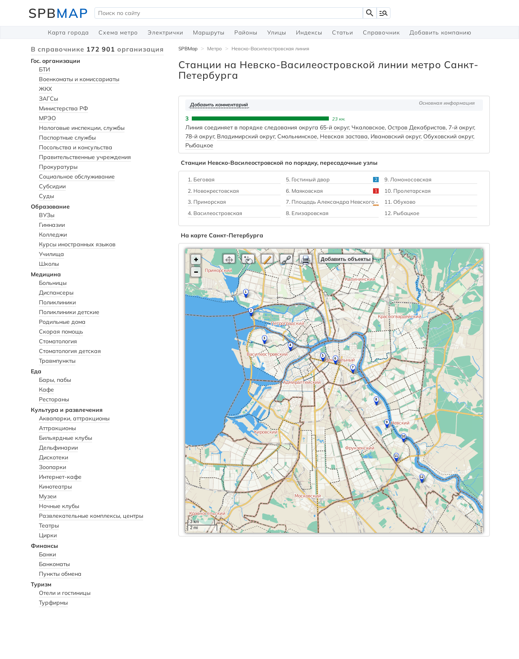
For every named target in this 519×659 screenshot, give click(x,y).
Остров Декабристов (417, 127)
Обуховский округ (448, 136)
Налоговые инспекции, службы (81, 127)
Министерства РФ (63, 108)
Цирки (48, 535)
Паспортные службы (67, 137)
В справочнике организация (97, 49)
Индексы (309, 32)
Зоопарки (52, 467)
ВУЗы (46, 215)
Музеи (47, 496)
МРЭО (47, 118)
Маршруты (209, 32)
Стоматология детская (70, 351)
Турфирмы (53, 602)
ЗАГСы (48, 98)
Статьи (342, 32)
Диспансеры (56, 292)
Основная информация (447, 103)
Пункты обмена (60, 573)
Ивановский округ (395, 136)
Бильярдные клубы (65, 437)
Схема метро (118, 32)
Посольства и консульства (75, 147)
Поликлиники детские (69, 312)
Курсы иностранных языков (77, 244)
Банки (47, 554)
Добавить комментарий (219, 104)
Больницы (52, 282)
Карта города (68, 32)
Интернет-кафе (60, 476)
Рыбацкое (199, 145)
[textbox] (228, 13)
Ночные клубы (59, 506)
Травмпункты (57, 360)
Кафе (46, 389)
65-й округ (334, 127)
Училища (51, 254)
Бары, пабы (55, 379)
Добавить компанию (441, 32)
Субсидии (52, 186)
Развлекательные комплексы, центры (91, 515)
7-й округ (461, 127)
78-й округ (199, 136)
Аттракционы (57, 428)
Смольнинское (297, 136)
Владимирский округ (246, 136)
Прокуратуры (58, 166)
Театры (49, 525)
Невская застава (344, 136)
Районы (245, 32)
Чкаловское (368, 127)
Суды (46, 196)
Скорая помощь (61, 331)
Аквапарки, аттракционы (74, 418)
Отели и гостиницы (64, 593)
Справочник (381, 32)
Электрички (165, 32)
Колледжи (53, 234)
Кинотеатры (55, 486)
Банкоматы (54, 564)
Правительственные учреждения (85, 157)
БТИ (44, 69)
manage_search (383, 13)
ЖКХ (45, 89)
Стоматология (58, 341)
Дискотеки (53, 457)
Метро (214, 48)
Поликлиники (57, 302)
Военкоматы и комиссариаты (79, 79)
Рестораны (54, 399)
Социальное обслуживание (77, 176)
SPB (58, 13)
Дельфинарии (58, 447)
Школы (49, 263)
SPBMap (187, 48)
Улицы (276, 32)
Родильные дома (62, 321)
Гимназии (52, 224)
